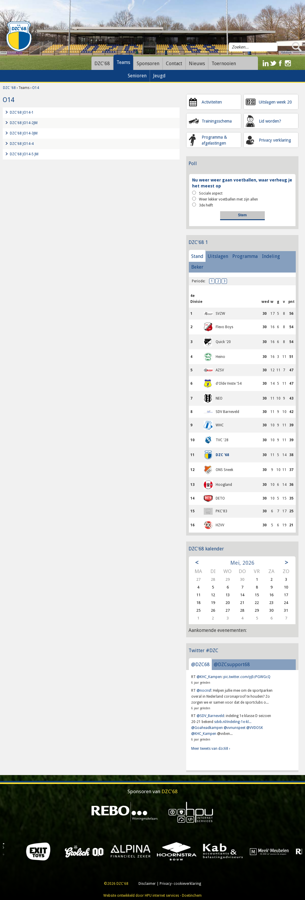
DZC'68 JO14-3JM (24, 133)
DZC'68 (102, 63)
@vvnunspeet (234, 728)
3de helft (202, 205)
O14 (35, 88)
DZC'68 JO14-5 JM (24, 154)
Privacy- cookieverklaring (180, 884)
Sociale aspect (207, 193)
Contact (174, 63)
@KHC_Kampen (209, 677)
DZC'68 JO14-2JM (24, 123)
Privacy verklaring (275, 140)
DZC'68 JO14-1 (22, 112)
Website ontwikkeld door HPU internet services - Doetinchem (152, 895)
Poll (193, 163)
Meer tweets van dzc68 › (210, 748)
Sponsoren (148, 63)
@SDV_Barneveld (210, 716)
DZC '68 (9, 88)
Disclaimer (147, 884)
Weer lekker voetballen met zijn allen (225, 199)
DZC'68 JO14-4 (22, 144)
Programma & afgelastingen (214, 140)
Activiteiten (212, 102)
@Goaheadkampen (207, 728)
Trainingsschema (217, 121)
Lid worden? (270, 121)
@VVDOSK (254, 728)
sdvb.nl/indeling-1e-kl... (232, 722)
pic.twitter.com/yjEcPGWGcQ (246, 677)
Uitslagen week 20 (275, 102)
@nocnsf (204, 690)
